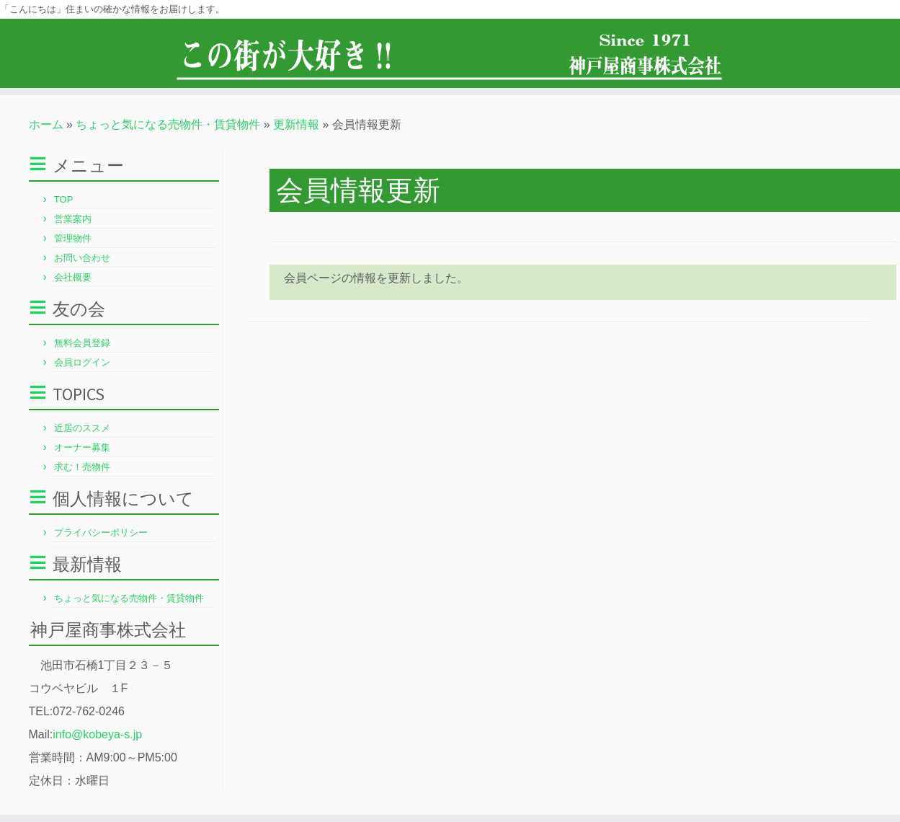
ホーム (46, 124)
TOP (63, 199)
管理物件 (73, 238)
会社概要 (73, 277)
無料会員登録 (82, 342)
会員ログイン (82, 362)
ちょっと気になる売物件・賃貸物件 (168, 124)
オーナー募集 (82, 447)
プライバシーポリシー (101, 532)
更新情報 (296, 124)
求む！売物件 (82, 466)
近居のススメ (82, 428)
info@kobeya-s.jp (97, 734)
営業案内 (73, 218)
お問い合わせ (82, 257)
